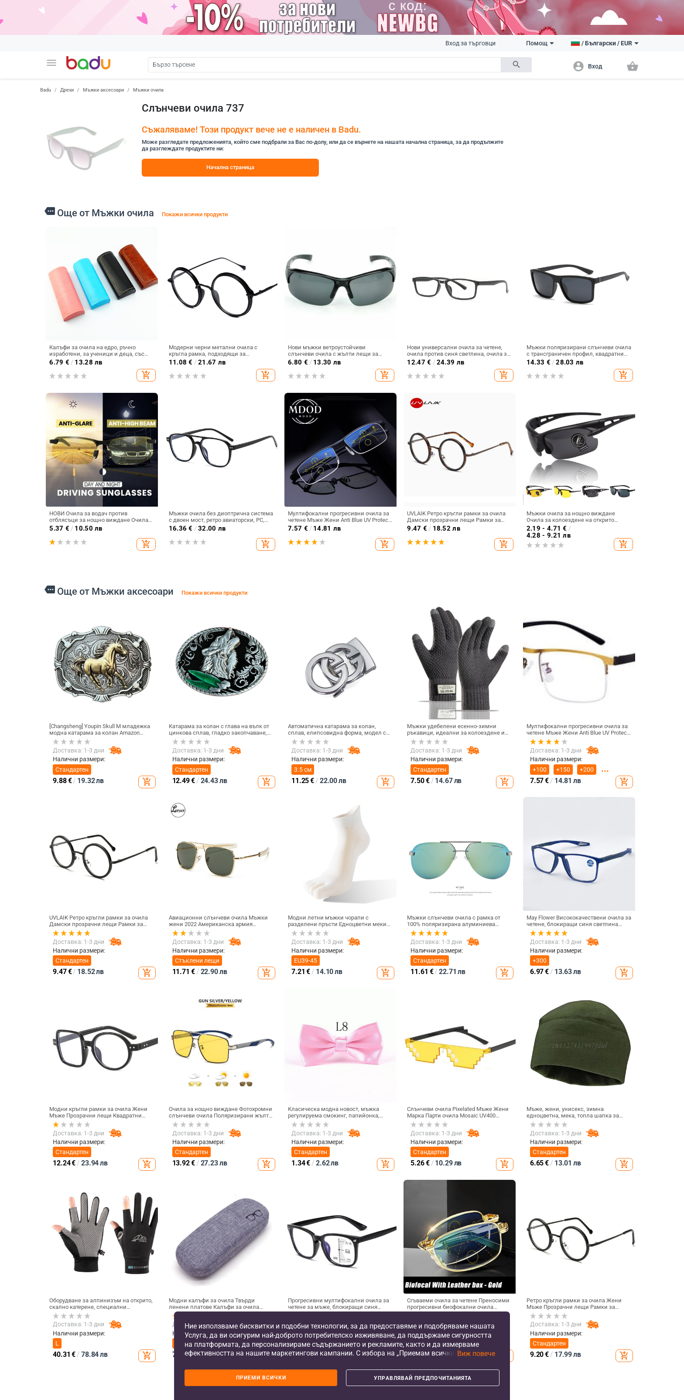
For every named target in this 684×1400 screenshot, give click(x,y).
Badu (45, 90)
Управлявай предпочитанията (423, 1378)
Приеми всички (261, 1378)
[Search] (324, 64)
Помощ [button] (540, 43)
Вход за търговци (470, 43)
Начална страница (230, 167)
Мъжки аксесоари (103, 90)
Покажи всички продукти (195, 214)
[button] (51, 62)
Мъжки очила (148, 90)
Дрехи (67, 90)
